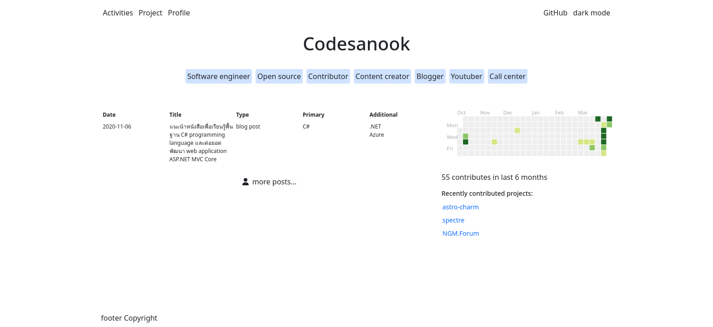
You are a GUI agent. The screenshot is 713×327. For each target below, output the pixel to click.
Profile (179, 13)
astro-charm (460, 207)
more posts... (269, 182)
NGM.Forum (460, 233)
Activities (118, 13)
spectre (453, 220)
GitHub (555, 13)
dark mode (591, 13)
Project (150, 13)
